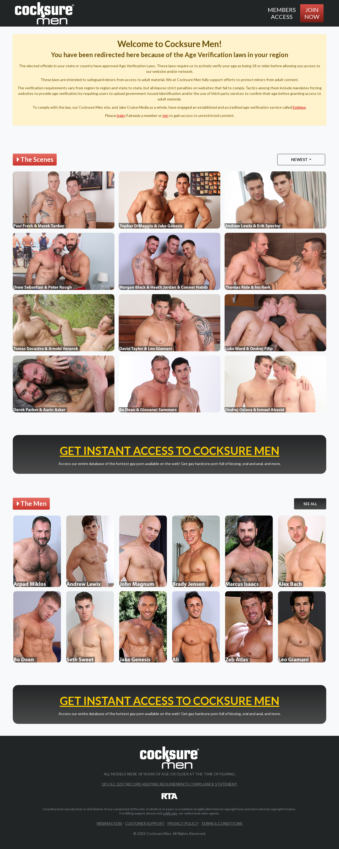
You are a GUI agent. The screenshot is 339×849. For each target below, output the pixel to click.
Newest (300, 159)
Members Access (282, 13)
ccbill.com (170, 813)
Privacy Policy (182, 823)
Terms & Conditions (221, 823)
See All (310, 503)
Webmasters (109, 823)
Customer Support (144, 823)
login (121, 115)
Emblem (299, 107)
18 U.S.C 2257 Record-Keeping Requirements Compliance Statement (169, 784)
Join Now (311, 13)
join (165, 115)
